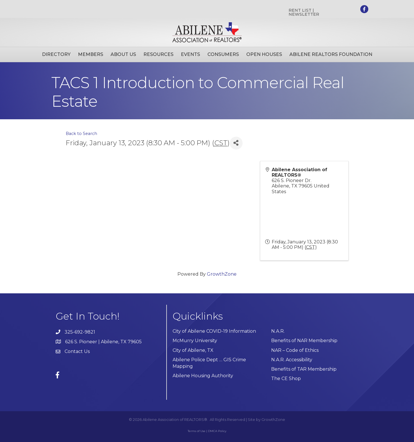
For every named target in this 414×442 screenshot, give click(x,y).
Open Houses (264, 54)
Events (190, 54)
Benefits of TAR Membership (304, 369)
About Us (123, 54)
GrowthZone (222, 274)
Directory (56, 54)
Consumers (223, 54)
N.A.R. (278, 331)
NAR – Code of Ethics (295, 350)
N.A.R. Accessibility (292, 359)
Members (90, 54)
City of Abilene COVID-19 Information (214, 331)
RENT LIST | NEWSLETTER (304, 12)
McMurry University (195, 340)
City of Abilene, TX (193, 350)
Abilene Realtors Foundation (330, 54)
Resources (158, 54)
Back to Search (81, 133)
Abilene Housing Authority (203, 375)
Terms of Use (196, 431)
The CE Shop (286, 378)
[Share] (236, 143)
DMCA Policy (217, 431)
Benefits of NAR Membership (304, 340)
